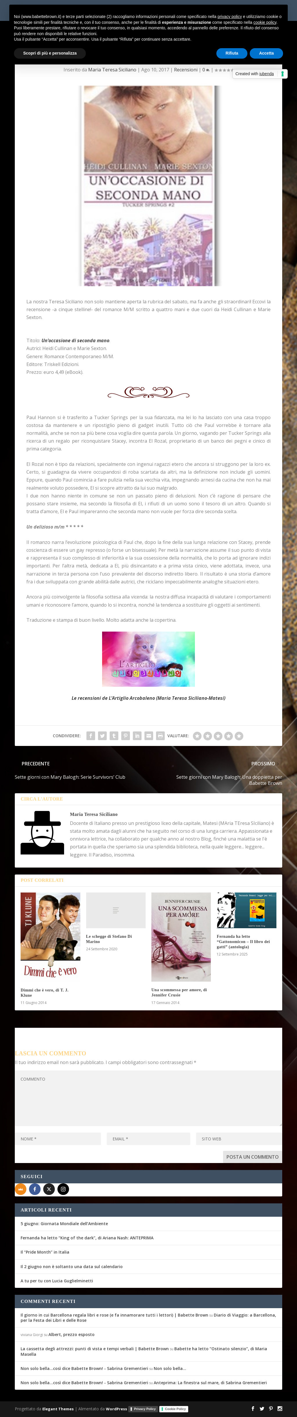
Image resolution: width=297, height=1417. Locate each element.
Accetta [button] (266, 53)
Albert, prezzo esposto (71, 1334)
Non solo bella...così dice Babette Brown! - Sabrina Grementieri (84, 1368)
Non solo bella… (170, 1368)
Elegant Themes (58, 1408)
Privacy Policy (145, 1409)
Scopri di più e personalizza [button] (50, 53)
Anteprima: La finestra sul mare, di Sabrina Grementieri (210, 1382)
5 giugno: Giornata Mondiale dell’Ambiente (64, 1223)
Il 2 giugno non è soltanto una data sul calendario (72, 1266)
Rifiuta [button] (232, 53)
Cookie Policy (175, 1409)
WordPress (116, 1408)
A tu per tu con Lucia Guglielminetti (57, 1280)
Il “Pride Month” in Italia (45, 1252)
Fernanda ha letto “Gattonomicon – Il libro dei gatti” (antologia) (243, 941)
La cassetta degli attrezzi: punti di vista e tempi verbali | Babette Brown (95, 1348)
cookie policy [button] (264, 22)
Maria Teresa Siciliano (112, 69)
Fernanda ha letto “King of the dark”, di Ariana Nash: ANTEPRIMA (87, 1238)
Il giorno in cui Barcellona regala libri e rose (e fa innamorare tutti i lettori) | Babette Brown (114, 1315)
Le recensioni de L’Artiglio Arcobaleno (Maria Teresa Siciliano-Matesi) (148, 698)
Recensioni (186, 69)
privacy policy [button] (230, 16)
